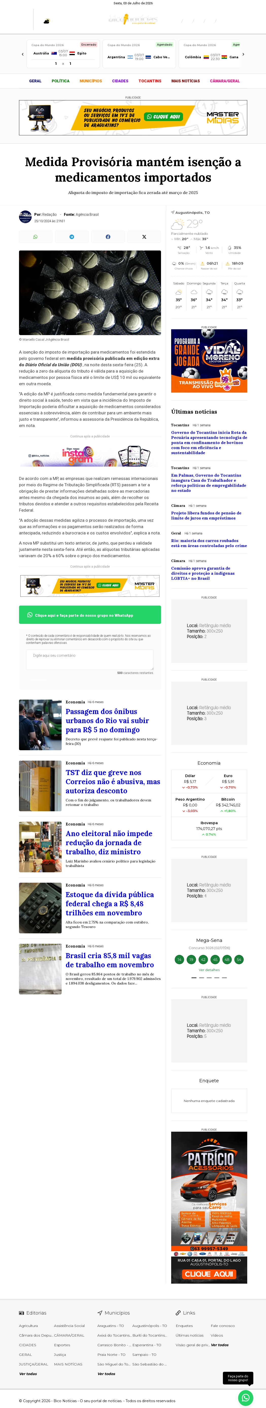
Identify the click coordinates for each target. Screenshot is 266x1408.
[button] (194, 977)
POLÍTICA (60, 81)
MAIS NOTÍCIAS (185, 81)
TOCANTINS (149, 81)
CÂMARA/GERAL (225, 81)
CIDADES (120, 81)
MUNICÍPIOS (91, 81)
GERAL (35, 81)
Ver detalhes (209, 970)
